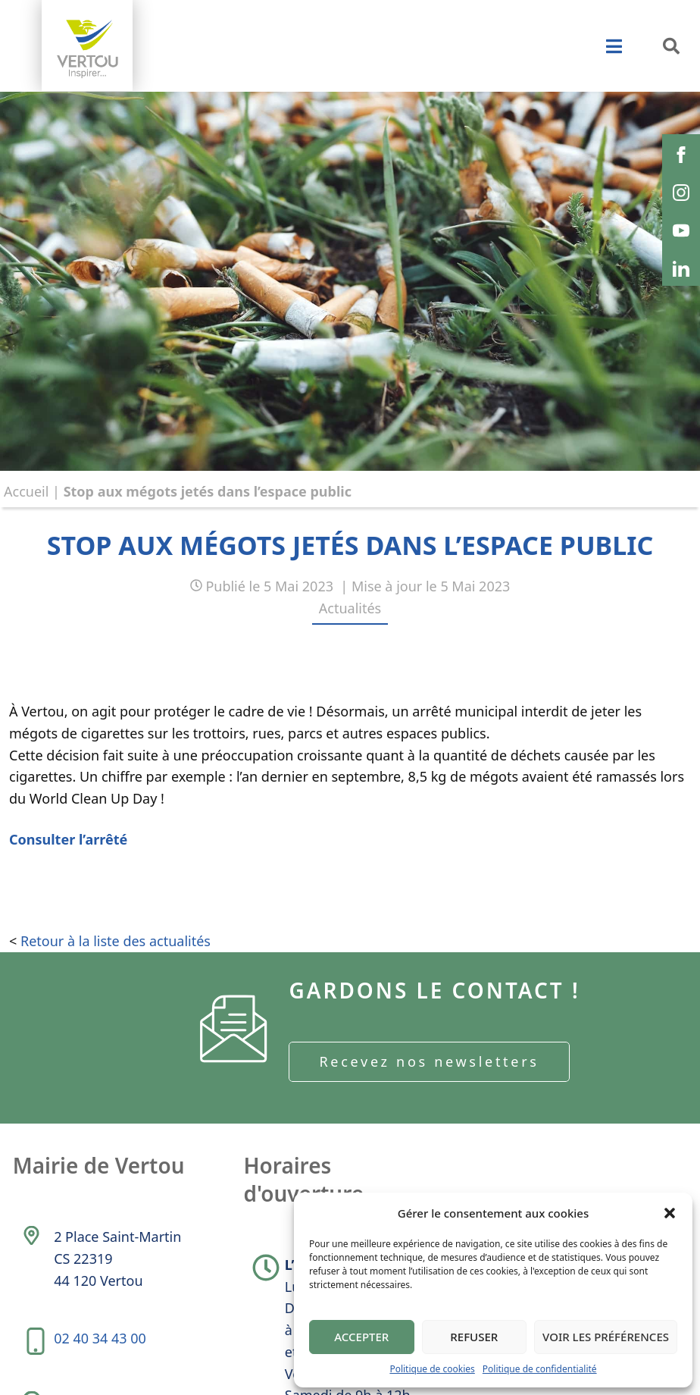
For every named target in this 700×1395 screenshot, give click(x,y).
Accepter (361, 1336)
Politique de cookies (431, 1368)
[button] (669, 1213)
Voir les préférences (605, 1336)
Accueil (26, 491)
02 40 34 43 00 (100, 1340)
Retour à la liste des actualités (115, 941)
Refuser (474, 1336)
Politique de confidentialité (540, 1368)
